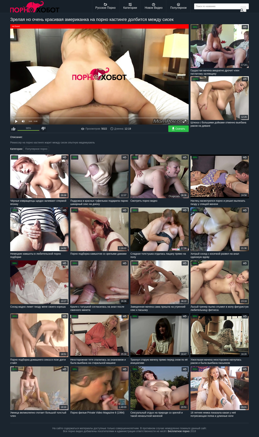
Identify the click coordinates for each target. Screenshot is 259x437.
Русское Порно (105, 6)
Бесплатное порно (178, 431)
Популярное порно (36, 148)
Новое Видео (154, 6)
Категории (130, 6)
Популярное (178, 6)
